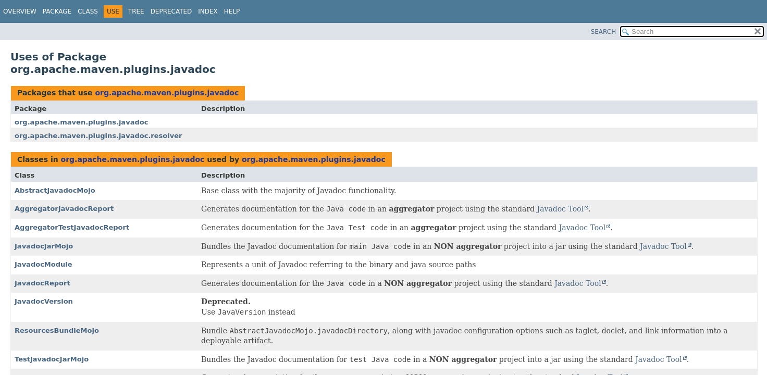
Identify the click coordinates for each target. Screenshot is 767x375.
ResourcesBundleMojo (57, 330)
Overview (19, 11)
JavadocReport (42, 283)
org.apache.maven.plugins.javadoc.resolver (98, 136)
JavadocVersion (44, 301)
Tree (136, 11)
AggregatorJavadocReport (64, 209)
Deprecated (171, 11)
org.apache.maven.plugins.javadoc (167, 93)
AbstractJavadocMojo (55, 190)
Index (208, 11)
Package (57, 11)
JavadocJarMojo (44, 246)
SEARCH (603, 31)
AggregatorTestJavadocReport (72, 227)
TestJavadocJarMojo (52, 359)
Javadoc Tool (560, 209)
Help (232, 11)
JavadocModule (43, 264)
